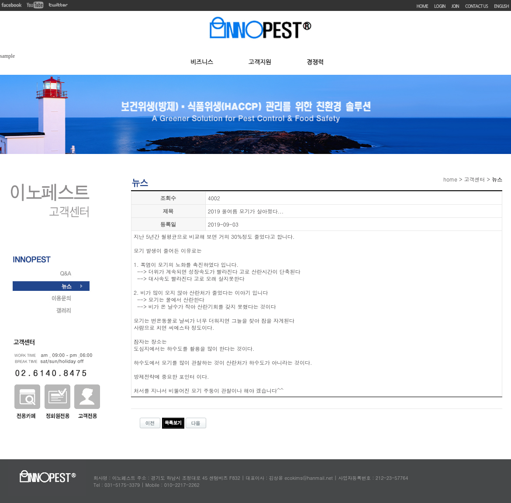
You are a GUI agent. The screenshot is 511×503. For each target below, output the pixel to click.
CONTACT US (476, 6)
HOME (422, 6)
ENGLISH (501, 6)
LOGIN (439, 6)
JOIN (455, 6)
